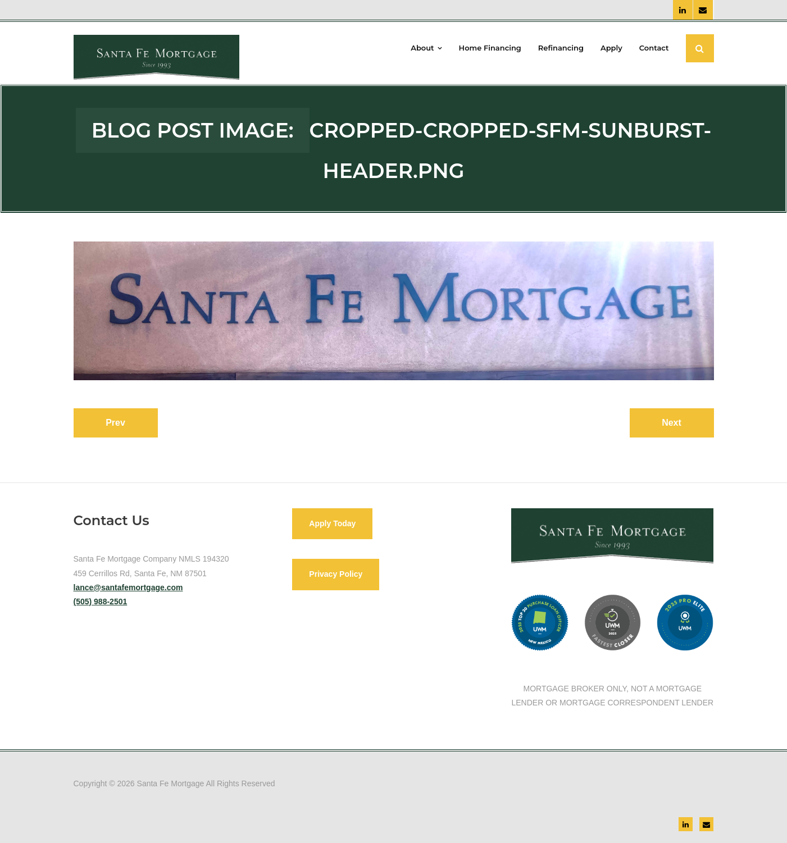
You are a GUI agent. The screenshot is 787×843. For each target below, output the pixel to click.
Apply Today (332, 523)
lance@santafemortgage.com (128, 587)
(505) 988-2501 (101, 601)
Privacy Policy (335, 573)
